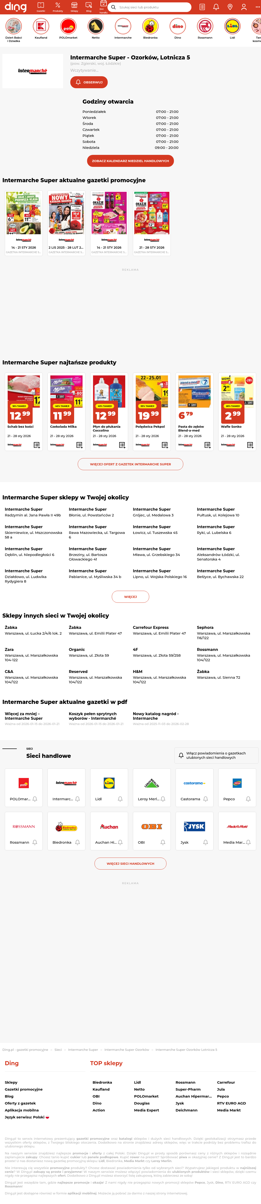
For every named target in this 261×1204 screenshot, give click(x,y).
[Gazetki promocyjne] (41, 7)
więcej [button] (130, 597)
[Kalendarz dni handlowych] (103, 7)
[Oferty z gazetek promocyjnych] (58, 7)
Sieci (29, 749)
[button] (202, 7)
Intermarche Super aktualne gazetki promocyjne (74, 180)
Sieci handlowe (48, 756)
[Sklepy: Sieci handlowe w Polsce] (74, 7)
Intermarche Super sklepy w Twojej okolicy (65, 498)
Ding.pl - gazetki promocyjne (25, 1050)
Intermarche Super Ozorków (126, 1050)
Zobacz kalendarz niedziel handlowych (130, 161)
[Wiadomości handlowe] (89, 7)
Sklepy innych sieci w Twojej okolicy (55, 616)
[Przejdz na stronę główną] (15, 7)
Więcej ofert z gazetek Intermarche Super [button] (130, 465)
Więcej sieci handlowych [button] (130, 864)
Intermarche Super (83, 1050)
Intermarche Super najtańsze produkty (59, 363)
